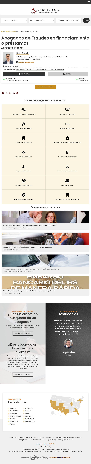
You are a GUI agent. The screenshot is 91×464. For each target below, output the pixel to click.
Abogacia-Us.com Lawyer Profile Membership (66, 451)
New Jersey (29, 419)
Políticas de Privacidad (30, 449)
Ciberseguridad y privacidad (26, 69)
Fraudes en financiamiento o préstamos (50, 69)
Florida (28, 411)
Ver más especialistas (45, 87)
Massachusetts (16, 416)
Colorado (14, 411)
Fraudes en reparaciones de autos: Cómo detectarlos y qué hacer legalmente (31, 269)
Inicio (2, 31)
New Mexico (30, 421)
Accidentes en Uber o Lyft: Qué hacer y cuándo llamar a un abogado (27, 247)
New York (28, 416)
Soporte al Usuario (62, 449)
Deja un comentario (28, 228)
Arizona (13, 408)
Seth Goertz (22, 53)
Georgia (13, 413)
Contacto (22, 451)
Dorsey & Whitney (33, 59)
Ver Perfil (67, 74)
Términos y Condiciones (47, 449)
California (29, 408)
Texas (12, 424)
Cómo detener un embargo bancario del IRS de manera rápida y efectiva (29, 291)
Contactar (24, 74)
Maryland (14, 421)
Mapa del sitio (13, 451)
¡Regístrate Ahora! (22, 333)
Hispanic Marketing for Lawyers (38, 451)
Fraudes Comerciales (10, 31)
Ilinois (27, 413)
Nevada (13, 419)
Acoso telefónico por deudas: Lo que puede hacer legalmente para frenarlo (30, 225)
